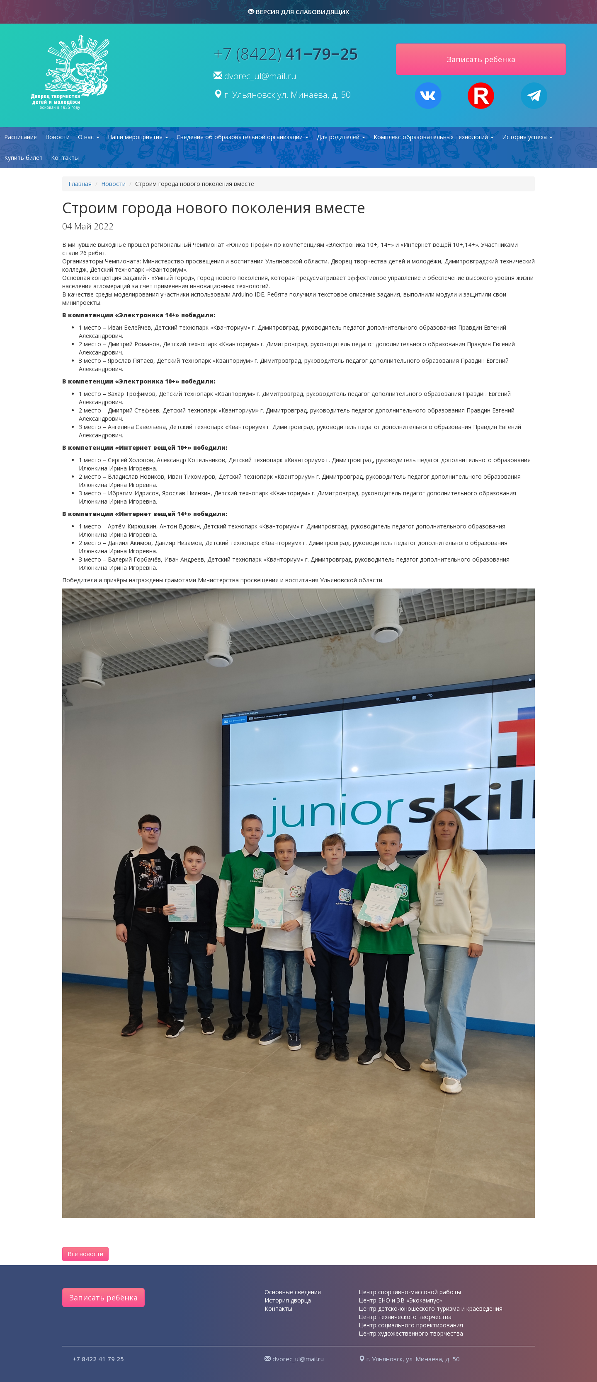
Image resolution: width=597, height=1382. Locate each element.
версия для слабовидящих (298, 11)
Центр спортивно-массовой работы (410, 1292)
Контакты (65, 158)
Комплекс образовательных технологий (434, 137)
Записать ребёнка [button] (481, 59)
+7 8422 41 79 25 (98, 1359)
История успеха (527, 137)
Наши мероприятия (138, 137)
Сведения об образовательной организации (242, 137)
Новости (57, 137)
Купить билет (23, 158)
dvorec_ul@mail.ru (260, 76)
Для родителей (341, 137)
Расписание (20, 137)
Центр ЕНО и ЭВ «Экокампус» (400, 1300)
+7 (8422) (286, 53)
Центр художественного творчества (411, 1333)
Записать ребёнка (103, 1297)
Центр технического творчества (405, 1317)
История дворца (288, 1300)
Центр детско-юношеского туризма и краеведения (430, 1308)
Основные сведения (293, 1292)
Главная (80, 184)
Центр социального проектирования (411, 1325)
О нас (89, 137)
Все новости (85, 1254)
